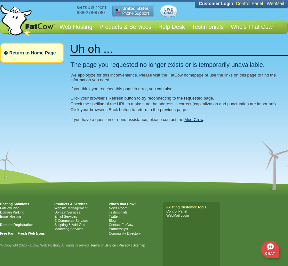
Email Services (65, 216)
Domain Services (67, 212)
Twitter (114, 216)
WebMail (275, 3)
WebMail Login (177, 215)
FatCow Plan (10, 208)
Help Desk (171, 27)
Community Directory (124, 233)
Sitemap (139, 245)
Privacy (124, 245)
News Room (118, 208)
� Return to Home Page (30, 52)
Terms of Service (103, 245)
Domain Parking (12, 212)
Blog (112, 220)
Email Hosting (10, 216)
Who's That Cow (252, 27)
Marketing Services (69, 229)
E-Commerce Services (71, 220)
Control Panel (249, 3)
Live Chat (169, 11)
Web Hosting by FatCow (28, 27)
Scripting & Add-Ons (69, 225)
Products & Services (125, 27)
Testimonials (208, 27)
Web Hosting (76, 27)
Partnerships (118, 229)
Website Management (70, 208)
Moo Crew (193, 119)
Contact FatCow (121, 225)
